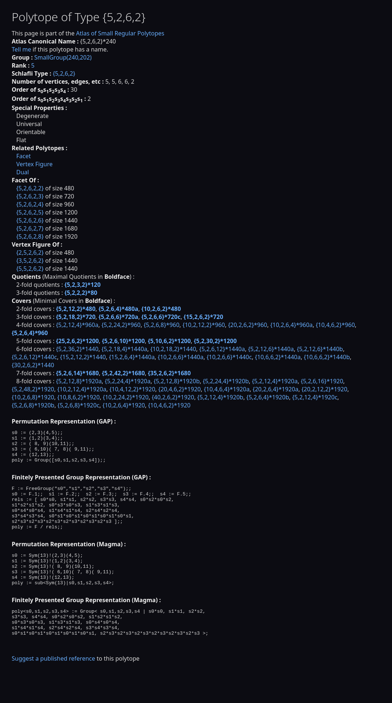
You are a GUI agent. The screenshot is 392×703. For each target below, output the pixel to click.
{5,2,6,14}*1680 (77, 373)
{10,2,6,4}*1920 (124, 405)
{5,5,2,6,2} (29, 269)
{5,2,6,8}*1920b (33, 405)
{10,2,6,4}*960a (291, 325)
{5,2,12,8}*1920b (176, 381)
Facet (23, 156)
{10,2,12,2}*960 (204, 325)
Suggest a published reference (53, 690)
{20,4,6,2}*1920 (179, 389)
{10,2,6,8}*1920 (33, 397)
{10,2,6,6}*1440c (229, 357)
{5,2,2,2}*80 (80, 293)
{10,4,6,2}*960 (335, 325)
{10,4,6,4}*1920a (227, 389)
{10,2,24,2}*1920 (125, 397)
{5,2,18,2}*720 (75, 317)
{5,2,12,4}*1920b (220, 397)
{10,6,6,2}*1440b (327, 357)
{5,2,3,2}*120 (82, 285)
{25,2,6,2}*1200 (77, 341)
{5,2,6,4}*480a (118, 309)
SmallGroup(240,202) (63, 57)
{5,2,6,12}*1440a (222, 349)
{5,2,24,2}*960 (121, 325)
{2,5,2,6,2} (29, 252)
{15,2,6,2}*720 (203, 317)
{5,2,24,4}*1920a (128, 381)
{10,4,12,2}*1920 (132, 389)
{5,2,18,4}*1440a (124, 349)
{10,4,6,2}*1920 (169, 405)
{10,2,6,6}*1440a (180, 357)
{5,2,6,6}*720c (160, 317)
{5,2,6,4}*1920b (267, 397)
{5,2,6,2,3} (29, 196)
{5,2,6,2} (64, 73)
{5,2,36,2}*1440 (77, 349)
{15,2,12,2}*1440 (83, 357)
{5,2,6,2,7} (29, 228)
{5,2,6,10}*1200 (123, 341)
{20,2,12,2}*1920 (324, 389)
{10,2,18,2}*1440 (173, 349)
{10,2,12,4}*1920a (81, 389)
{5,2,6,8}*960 (161, 325)
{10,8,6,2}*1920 (78, 397)
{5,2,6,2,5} (29, 212)
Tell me (21, 49)
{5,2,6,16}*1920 (322, 381)
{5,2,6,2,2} (29, 188)
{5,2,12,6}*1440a (271, 349)
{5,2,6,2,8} (29, 236)
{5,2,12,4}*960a (77, 325)
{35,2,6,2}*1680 (169, 373)
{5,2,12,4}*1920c (315, 397)
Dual (22, 172)
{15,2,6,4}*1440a (132, 357)
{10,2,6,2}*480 (161, 309)
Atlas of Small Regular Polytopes (120, 33)
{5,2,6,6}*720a (118, 317)
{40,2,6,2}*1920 (173, 397)
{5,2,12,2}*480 (75, 309)
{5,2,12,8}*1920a (79, 381)
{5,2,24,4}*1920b (226, 381)
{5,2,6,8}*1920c (78, 405)
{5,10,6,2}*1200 (169, 341)
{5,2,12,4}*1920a (274, 381)
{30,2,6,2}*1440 (33, 365)
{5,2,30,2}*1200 (215, 341)
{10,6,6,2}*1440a (278, 357)
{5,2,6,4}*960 (30, 333)
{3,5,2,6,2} (29, 260)
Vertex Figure (34, 164)
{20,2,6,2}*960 (247, 325)
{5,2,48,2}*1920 (33, 389)
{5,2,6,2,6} (29, 220)
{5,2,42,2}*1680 (123, 373)
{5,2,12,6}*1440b (320, 349)
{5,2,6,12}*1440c (34, 357)
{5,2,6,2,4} (29, 204)
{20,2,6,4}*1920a (275, 389)
